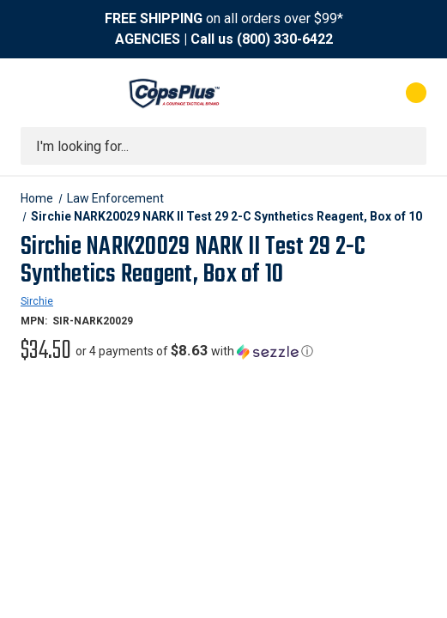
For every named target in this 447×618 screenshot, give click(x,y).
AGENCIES (147, 39)
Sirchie (37, 301)
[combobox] (223, 146)
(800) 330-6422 (285, 39)
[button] (194, 351)
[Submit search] (407, 146)
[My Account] (347, 93)
